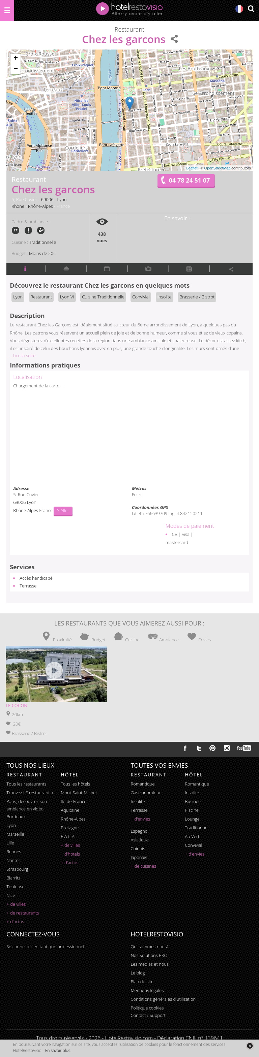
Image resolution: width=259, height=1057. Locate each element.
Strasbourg (17, 869)
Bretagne (70, 828)
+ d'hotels (70, 854)
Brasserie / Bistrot (196, 297)
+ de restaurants (22, 913)
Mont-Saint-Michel (78, 793)
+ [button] (15, 59)
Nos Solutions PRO (149, 955)
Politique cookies (147, 1008)
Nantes (13, 860)
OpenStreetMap (217, 168)
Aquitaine (70, 810)
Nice (10, 895)
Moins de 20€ (42, 253)
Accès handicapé (36, 578)
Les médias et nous (150, 964)
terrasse (139, 810)
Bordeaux (16, 816)
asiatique (140, 840)
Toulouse (15, 887)
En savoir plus (57, 1050)
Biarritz (13, 878)
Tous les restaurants (26, 784)
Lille (10, 843)
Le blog (138, 973)
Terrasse (28, 586)
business (193, 801)
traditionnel (196, 828)
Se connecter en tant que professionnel (45, 946)
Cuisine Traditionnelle (103, 297)
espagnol (139, 831)
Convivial (140, 297)
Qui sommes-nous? (149, 946)
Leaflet (191, 168)
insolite (138, 801)
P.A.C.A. (68, 836)
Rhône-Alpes (40, 206)
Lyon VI (67, 297)
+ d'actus (15, 922)
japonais (139, 857)
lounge (192, 819)
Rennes (13, 851)
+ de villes (16, 904)
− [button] (15, 69)
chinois (138, 848)
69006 (47, 199)
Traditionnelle (42, 242)
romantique (142, 784)
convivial (193, 845)
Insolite (164, 297)
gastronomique (146, 793)
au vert (192, 836)
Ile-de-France (73, 801)
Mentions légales (147, 990)
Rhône (17, 206)
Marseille (15, 834)
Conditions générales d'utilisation (163, 999)
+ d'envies (140, 819)
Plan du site (142, 982)
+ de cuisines (143, 866)
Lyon (62, 199)
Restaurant (41, 297)
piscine (192, 810)
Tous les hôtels (75, 784)
